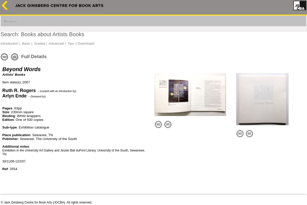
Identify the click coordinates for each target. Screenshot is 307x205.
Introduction (9, 43)
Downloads (86, 43)
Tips (71, 43)
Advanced (56, 43)
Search (10, 21)
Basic (26, 43)
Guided (39, 43)
